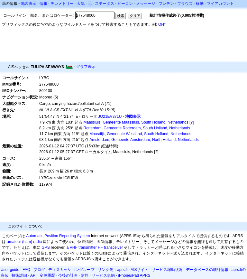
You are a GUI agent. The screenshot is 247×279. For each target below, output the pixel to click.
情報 (43, 3)
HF (100, 247)
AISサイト (139, 269)
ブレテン (166, 3)
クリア (135, 16)
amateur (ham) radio (24, 241)
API (33, 275)
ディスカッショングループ (71, 269)
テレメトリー (62, 3)
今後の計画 (68, 275)
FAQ (26, 269)
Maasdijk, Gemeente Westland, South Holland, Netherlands (140, 134)
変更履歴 (47, 275)
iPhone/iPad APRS (134, 275)
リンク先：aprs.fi (113, 269)
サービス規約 (103, 275)
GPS (45, 247)
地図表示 (28, 3)
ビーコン (125, 3)
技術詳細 (19, 275)
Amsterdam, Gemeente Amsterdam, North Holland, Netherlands (143, 139)
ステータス (104, 3)
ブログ (39, 269)
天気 (81, 3)
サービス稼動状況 (167, 269)
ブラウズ (185, 3)
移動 (200, 3)
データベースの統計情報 (207, 269)
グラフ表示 (86, 66)
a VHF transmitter (82, 247)
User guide (10, 269)
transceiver (113, 247)
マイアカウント (220, 3)
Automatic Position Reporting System (58, 236)
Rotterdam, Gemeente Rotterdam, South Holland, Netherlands (137, 128)
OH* (162, 24)
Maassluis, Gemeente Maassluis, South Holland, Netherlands (136, 122)
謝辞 (84, 275)
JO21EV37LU (110, 116)
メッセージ (145, 3)
